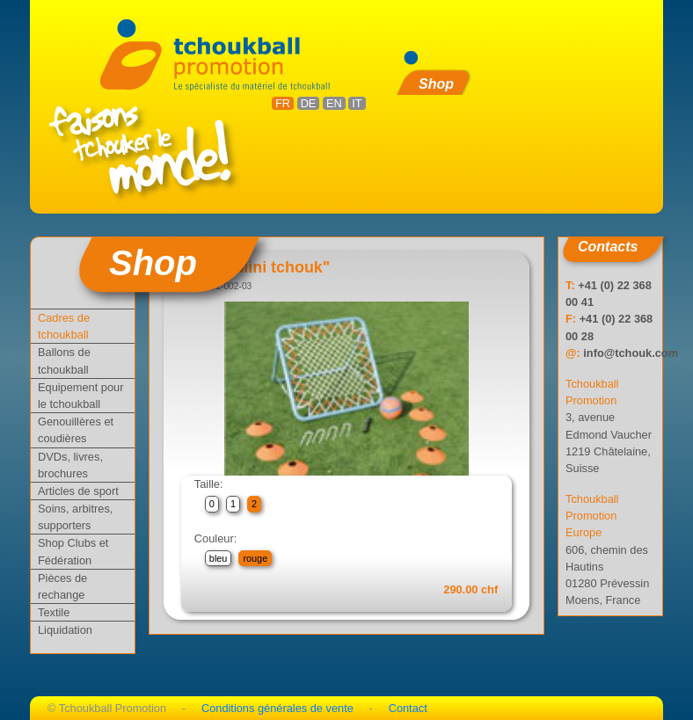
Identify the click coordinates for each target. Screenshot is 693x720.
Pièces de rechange (62, 586)
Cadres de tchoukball (64, 326)
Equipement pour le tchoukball (80, 396)
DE (309, 103)
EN (334, 103)
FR (282, 103)
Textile (53, 612)
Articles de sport (78, 491)
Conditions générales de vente (277, 708)
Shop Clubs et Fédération (73, 551)
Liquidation (65, 629)
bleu (218, 558)
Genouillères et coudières (75, 430)
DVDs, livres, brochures (70, 465)
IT (356, 103)
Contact (408, 708)
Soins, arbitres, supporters (75, 517)
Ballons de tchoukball (64, 360)
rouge (255, 558)
